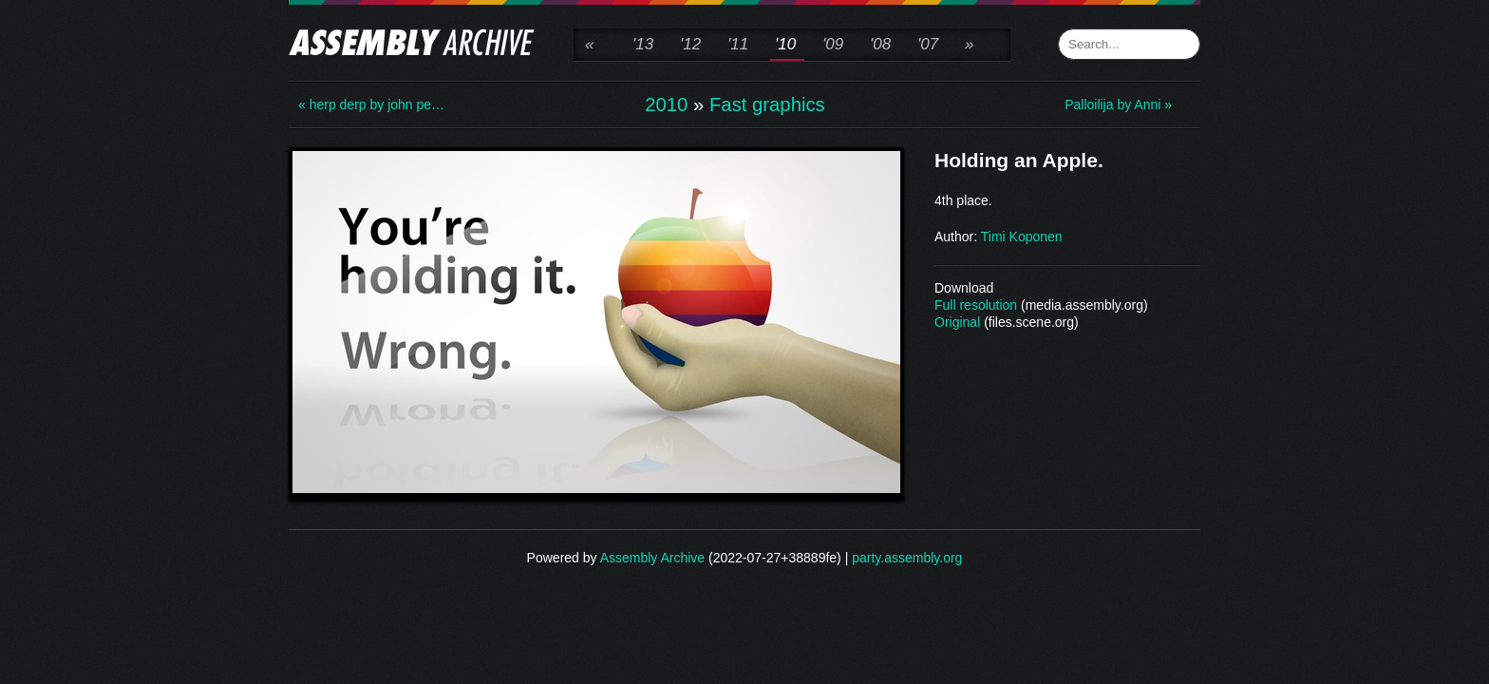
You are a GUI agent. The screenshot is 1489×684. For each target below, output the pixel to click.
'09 (832, 44)
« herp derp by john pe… (371, 104)
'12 (690, 44)
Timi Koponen (1022, 236)
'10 (785, 44)
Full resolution (975, 305)
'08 (880, 44)
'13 (642, 44)
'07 (927, 44)
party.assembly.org (907, 557)
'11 (737, 44)
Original (957, 322)
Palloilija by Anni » (1118, 104)
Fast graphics (767, 104)
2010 (666, 104)
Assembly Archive (652, 557)
